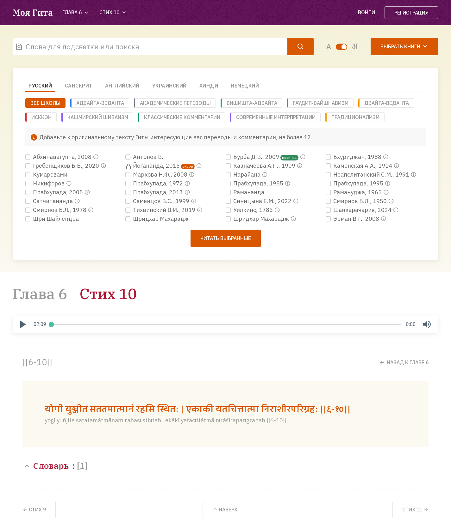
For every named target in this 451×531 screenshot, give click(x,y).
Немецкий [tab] (245, 85)
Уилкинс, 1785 (250, 210)
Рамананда (245, 192)
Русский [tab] (40, 85)
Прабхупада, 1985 (255, 183)
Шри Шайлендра (52, 218)
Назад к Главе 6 (404, 362)
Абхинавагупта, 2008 (59, 156)
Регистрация (411, 12)
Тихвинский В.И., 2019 (161, 210)
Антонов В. (144, 156)
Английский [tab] (122, 85)
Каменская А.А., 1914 (359, 165)
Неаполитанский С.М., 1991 (368, 174)
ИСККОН (41, 117)
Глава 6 (40, 293)
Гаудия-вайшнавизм (320, 103)
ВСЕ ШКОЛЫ (45, 103)
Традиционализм (355, 117)
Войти (366, 12)
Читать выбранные (225, 238)
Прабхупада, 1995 (355, 183)
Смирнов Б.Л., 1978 (56, 210)
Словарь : (55, 465)
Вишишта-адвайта (252, 103)
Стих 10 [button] (113, 12)
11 (415, 509)
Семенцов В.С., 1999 (158, 201)
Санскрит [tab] (78, 85)
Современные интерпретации (276, 117)
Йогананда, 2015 (153, 165)
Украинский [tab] (169, 85)
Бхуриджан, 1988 (354, 156)
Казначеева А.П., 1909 (261, 165)
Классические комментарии (182, 117)
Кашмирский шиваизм (97, 117)
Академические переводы (175, 103)
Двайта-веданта (386, 103)
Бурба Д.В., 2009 (253, 156)
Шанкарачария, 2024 (359, 210)
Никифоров (45, 183)
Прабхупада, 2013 (154, 192)
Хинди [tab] (208, 85)
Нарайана (244, 174)
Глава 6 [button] (76, 12)
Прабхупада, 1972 (154, 183)
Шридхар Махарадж (157, 218)
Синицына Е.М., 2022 (259, 201)
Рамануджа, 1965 (354, 192)
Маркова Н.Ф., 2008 (157, 174)
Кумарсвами (46, 174)
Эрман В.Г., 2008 (353, 218)
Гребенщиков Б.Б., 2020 (62, 165)
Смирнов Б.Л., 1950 (357, 201)
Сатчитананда (49, 201)
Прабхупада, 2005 (54, 192)
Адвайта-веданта (100, 103)
